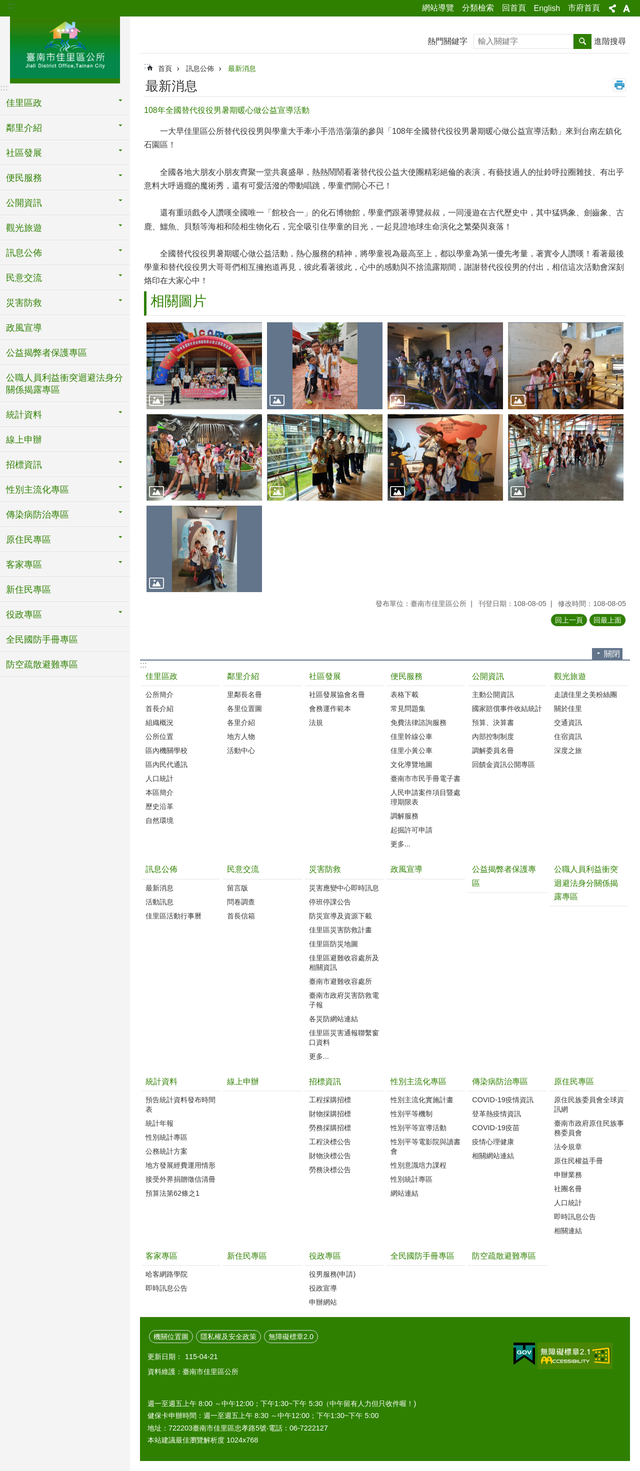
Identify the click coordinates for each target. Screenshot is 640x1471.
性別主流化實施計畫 (422, 1100)
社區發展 (325, 676)
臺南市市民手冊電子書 (425, 778)
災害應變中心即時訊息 (344, 888)
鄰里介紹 (243, 676)
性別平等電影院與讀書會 (425, 1146)
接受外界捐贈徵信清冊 (181, 1179)
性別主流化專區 (418, 1081)
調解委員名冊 (493, 750)
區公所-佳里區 (65, 48)
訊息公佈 (200, 68)
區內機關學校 (167, 750)
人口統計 (160, 778)
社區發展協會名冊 (337, 695)
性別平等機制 (411, 1114)
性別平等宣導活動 (418, 1128)
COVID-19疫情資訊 (502, 1100)
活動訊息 (160, 902)
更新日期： (165, 1357)
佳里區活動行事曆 (174, 916)
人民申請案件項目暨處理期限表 (425, 797)
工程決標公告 (330, 1142)
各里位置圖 (244, 709)
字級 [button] (626, 8)
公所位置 (160, 736)
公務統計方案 (167, 1151)
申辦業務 (568, 1175)
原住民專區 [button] (28, 540)
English (547, 8)
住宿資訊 (568, 736)
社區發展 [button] (24, 153)
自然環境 (160, 820)
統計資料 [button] (24, 415)
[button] (204, 365)
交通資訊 (568, 723)
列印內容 (619, 84)
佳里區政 (162, 676)
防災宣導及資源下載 (340, 916)
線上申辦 (24, 440)
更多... (400, 844)
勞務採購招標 (330, 1128)
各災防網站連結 (333, 1019)
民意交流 (243, 869)
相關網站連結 (493, 1156)
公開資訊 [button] (24, 203)
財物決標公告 (330, 1156)
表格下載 (404, 695)
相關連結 (568, 1231)
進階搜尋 (610, 41)
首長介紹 (160, 709)
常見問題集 (408, 709)
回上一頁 (569, 620)
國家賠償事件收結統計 (507, 709)
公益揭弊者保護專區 (46, 353)
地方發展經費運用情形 (181, 1165)
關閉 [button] (612, 654)
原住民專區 (574, 1081)
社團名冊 (568, 1189)
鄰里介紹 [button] (24, 128)
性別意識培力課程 (418, 1165)
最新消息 (242, 68)
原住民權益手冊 (578, 1161)
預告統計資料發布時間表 (181, 1104)
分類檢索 (478, 7)
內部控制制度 (493, 736)
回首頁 (514, 7)
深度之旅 (568, 750)
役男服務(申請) (332, 1274)
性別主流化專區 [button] (37, 490)
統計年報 (160, 1123)
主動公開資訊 (493, 695)
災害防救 (325, 869)
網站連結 (404, 1193)
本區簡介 (160, 792)
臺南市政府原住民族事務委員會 (589, 1128)
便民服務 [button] (24, 178)
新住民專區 (28, 590)
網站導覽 (438, 7)
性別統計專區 (167, 1137)
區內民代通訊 (167, 764)
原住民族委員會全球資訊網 (589, 1104)
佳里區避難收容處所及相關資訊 (344, 962)
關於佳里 (568, 709)
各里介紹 (241, 723)
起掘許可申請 (411, 830)
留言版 (237, 888)
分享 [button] (612, 8)
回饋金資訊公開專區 (503, 764)
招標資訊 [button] (24, 465)
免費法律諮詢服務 (418, 723)
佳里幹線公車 (411, 736)
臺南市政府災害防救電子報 (344, 1000)
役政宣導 (323, 1288)
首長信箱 (241, 916)
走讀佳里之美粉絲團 (585, 695)
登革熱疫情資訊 (496, 1114)
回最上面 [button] (608, 620)
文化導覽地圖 (411, 764)
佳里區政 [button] (24, 103)
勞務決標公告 (330, 1170)
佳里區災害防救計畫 (340, 930)
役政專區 (325, 1256)
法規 (316, 723)
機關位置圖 (171, 1337)
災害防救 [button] (24, 303)
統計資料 (162, 1081)
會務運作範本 (330, 709)
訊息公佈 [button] (24, 253)
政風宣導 (24, 328)
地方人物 (241, 736)
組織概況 (160, 723)
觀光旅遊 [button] (24, 228)
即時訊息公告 (575, 1217)
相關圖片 (178, 301)
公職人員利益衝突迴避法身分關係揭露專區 (64, 384)
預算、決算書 (493, 723)
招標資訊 (325, 1081)
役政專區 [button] (24, 615)
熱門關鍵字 (448, 41)
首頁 (165, 68)
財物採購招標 (330, 1114)
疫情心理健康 (493, 1142)
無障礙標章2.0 (291, 1337)
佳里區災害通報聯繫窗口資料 (344, 1037)
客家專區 (162, 1256)
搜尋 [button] (583, 41)
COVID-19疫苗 (495, 1128)
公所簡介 (160, 695)
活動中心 (241, 750)
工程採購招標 (330, 1100)
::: (11, 5)
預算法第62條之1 (173, 1193)
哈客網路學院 (167, 1274)
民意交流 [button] (24, 278)
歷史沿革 (160, 806)
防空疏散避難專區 (42, 665)
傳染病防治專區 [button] (37, 515)
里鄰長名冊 (244, 695)
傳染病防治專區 (500, 1081)
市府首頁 (584, 7)
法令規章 (568, 1147)
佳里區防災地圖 (333, 944)
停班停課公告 (330, 902)
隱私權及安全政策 (228, 1337)
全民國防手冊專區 (42, 640)
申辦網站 (323, 1302)
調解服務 (404, 816)
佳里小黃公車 (411, 750)
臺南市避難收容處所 (340, 981)
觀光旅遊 (570, 676)
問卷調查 (241, 902)
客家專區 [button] (24, 565)
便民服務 (406, 676)
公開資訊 (488, 676)
